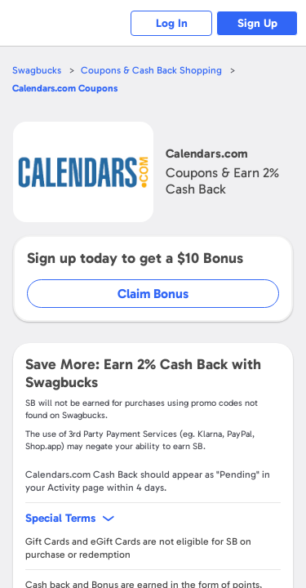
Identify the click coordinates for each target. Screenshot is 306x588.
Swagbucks (36, 70)
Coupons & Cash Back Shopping (151, 70)
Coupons (65, 88)
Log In (172, 23)
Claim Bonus (153, 293)
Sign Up (257, 23)
